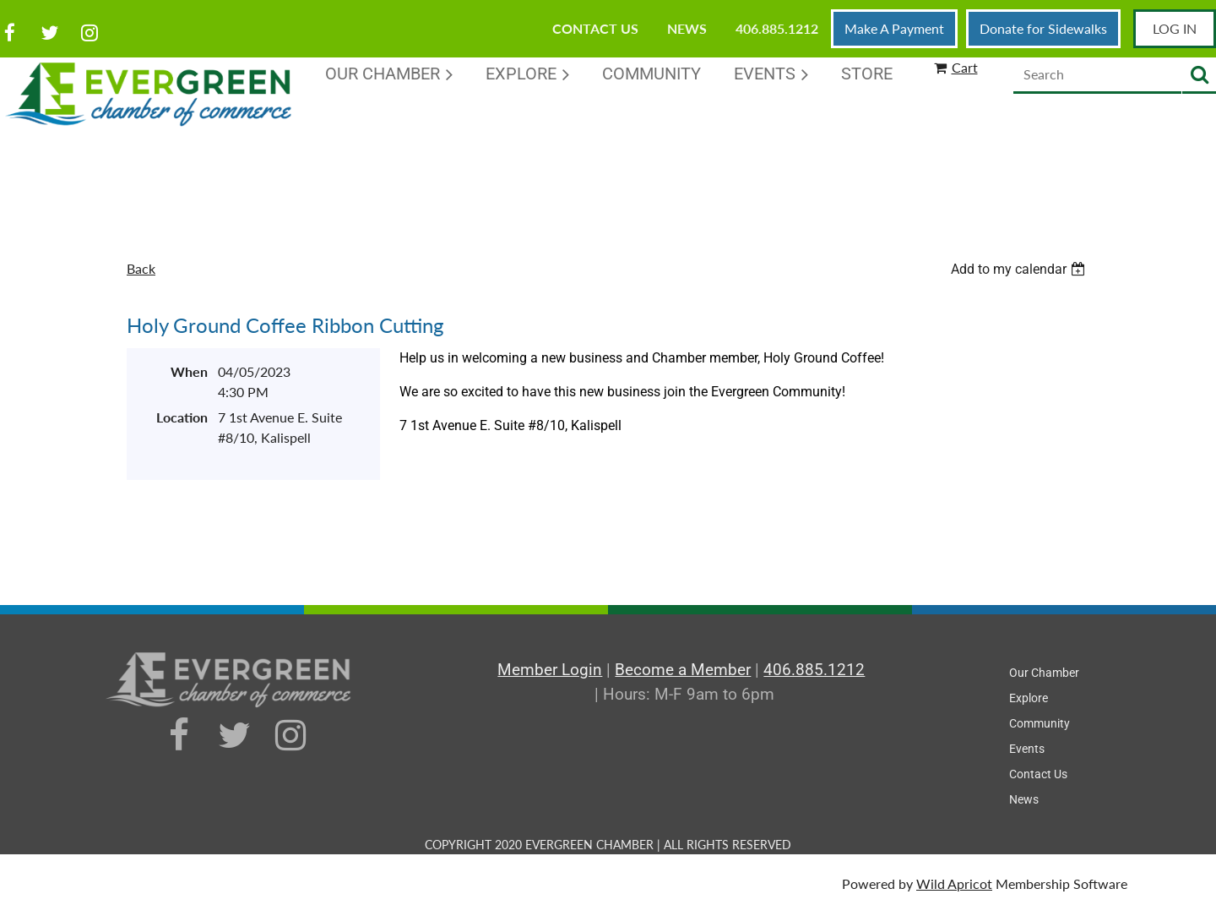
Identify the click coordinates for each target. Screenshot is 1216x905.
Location (182, 417)
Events (1027, 748)
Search (1199, 75)
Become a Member (683, 669)
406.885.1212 (777, 28)
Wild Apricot (954, 883)
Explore (1028, 698)
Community (1039, 723)
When (189, 371)
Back (141, 268)
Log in (1175, 28)
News (687, 28)
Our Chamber (1044, 672)
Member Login (549, 669)
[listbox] (1020, 269)
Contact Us (595, 28)
